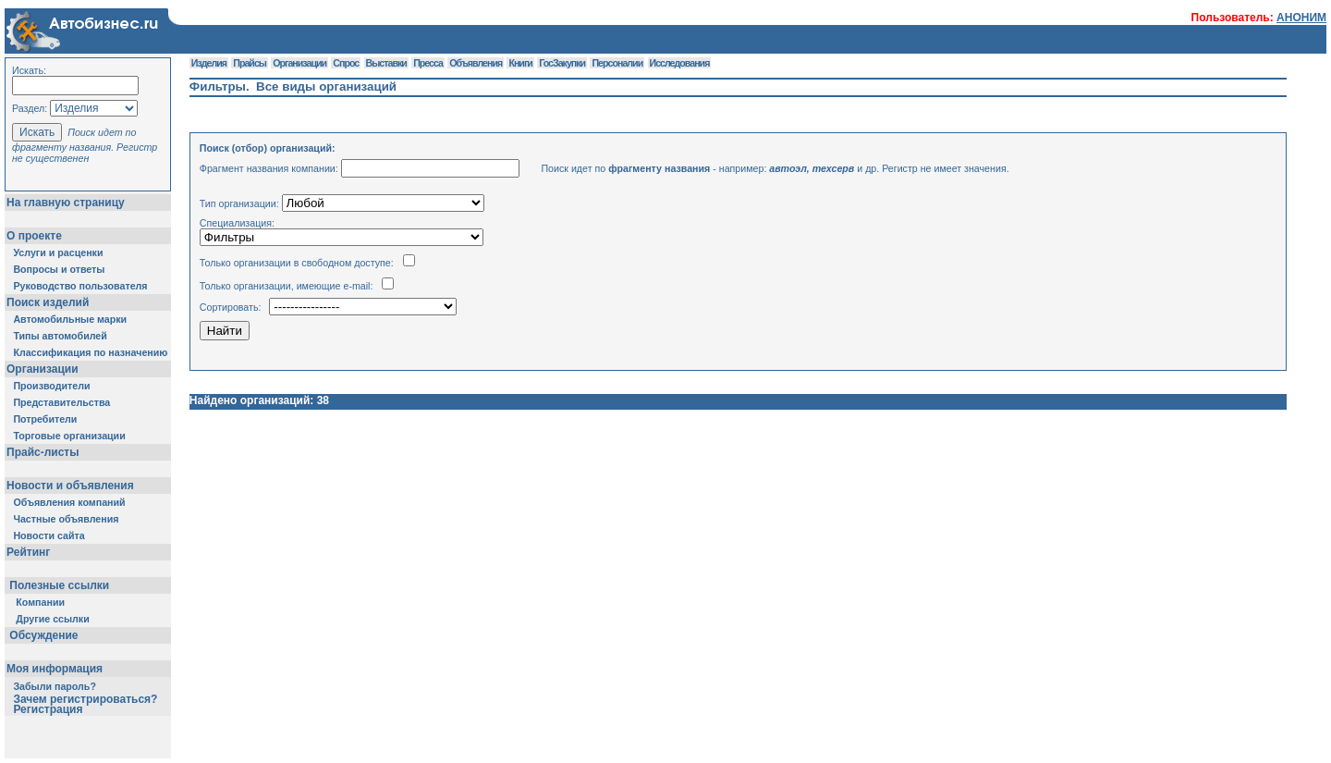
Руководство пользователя (80, 285)
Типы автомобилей (59, 335)
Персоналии (617, 62)
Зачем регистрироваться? (85, 699)
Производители (51, 385)
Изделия (208, 62)
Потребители (45, 419)
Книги (520, 62)
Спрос (345, 62)
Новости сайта (48, 535)
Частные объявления (65, 518)
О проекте (34, 235)
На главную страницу (65, 202)
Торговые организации (69, 435)
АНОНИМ (1301, 17)
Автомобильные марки (70, 319)
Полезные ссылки (59, 585)
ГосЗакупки (562, 62)
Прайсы (249, 62)
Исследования (680, 62)
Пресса (428, 62)
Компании (40, 602)
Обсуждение (43, 635)
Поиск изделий (47, 302)
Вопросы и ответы (58, 269)
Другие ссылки (52, 618)
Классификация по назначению (90, 352)
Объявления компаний (69, 502)
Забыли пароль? (54, 686)
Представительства (61, 402)
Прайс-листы (42, 452)
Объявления (475, 62)
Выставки (386, 62)
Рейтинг (28, 552)
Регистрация (47, 709)
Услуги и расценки (58, 252)
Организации (42, 369)
